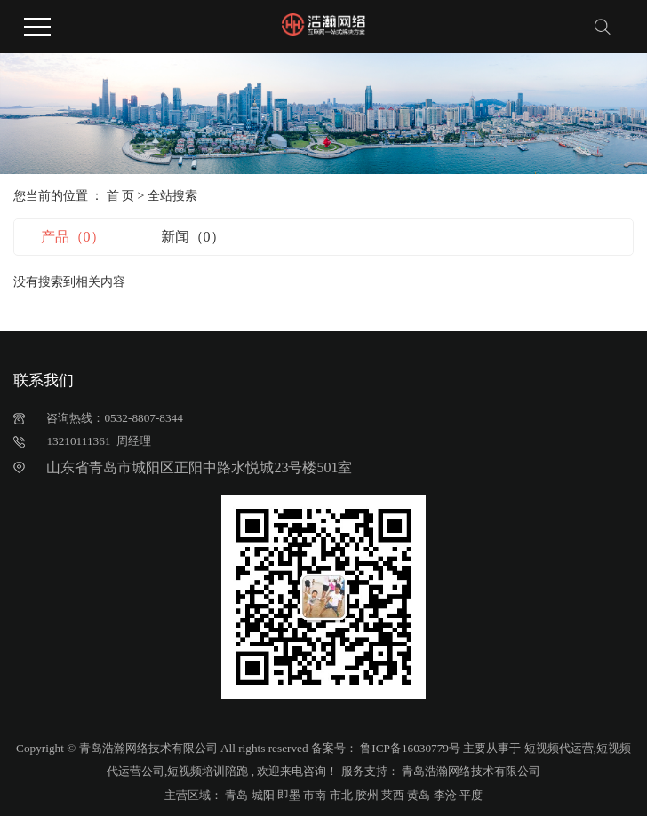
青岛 (236, 795)
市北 (341, 795)
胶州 (367, 795)
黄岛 (418, 795)
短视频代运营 (559, 748)
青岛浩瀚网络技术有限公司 (469, 771)
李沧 (445, 795)
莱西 (392, 795)
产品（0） (73, 236)
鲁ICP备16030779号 (410, 748)
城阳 (263, 795)
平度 (471, 795)
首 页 (121, 195)
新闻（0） (193, 236)
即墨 (288, 795)
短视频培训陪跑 (207, 771)
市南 (314, 795)
